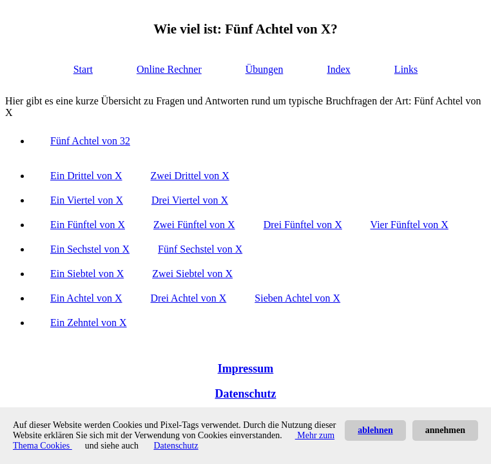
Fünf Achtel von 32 (90, 140)
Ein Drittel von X (86, 175)
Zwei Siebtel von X (192, 273)
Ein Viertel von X (86, 200)
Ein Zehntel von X (88, 322)
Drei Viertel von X (189, 200)
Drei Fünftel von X (303, 224)
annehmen (445, 430)
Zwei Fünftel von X (194, 224)
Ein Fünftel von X (87, 224)
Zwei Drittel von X (190, 175)
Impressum (246, 368)
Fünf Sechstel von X (200, 249)
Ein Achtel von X (86, 298)
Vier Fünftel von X (409, 224)
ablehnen (375, 430)
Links (406, 69)
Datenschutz (245, 393)
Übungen (265, 69)
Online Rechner (169, 69)
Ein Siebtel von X (87, 273)
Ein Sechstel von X (90, 249)
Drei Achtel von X (189, 298)
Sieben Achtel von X (297, 298)
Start (83, 69)
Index (338, 69)
